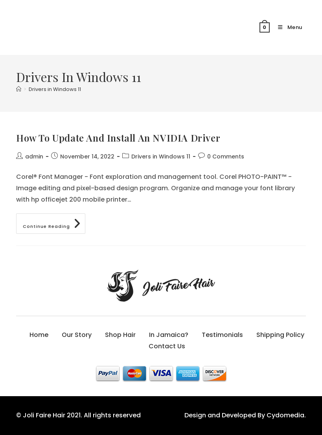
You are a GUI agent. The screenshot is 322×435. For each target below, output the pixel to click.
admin (34, 156)
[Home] (18, 89)
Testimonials (222, 334)
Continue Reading (54, 225)
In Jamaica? (168, 334)
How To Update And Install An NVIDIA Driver (118, 137)
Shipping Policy (280, 334)
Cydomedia (285, 415)
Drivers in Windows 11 (55, 89)
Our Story (77, 334)
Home (38, 334)
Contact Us (167, 346)
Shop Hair (120, 334)
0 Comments (225, 156)
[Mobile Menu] (286, 27)
